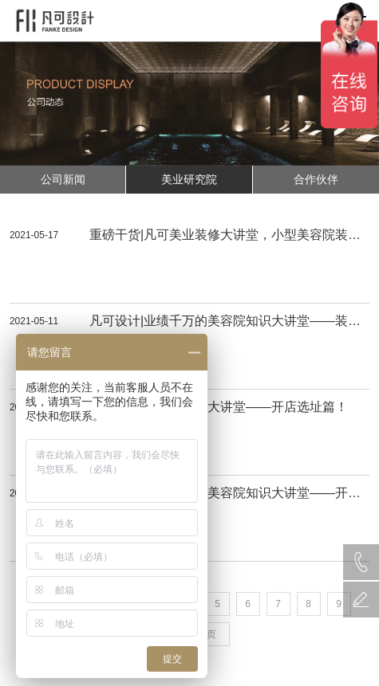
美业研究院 (189, 179)
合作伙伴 (316, 179)
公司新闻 (63, 179)
